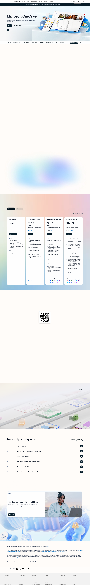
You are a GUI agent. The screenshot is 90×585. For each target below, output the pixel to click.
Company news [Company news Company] (75, 580)
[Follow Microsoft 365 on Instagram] (25, 569)
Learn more (19, 557)
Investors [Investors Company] (74, 584)
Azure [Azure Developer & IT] (60, 577)
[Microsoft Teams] (52, 282)
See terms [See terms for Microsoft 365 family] (71, 230)
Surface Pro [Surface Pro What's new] (6, 577)
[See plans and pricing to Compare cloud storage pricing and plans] (12, 30)
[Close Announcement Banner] (81, 4)
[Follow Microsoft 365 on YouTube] (23, 569)
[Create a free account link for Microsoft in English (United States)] (17, 25)
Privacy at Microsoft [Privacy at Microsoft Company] (75, 582)
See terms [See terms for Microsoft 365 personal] (52, 230)
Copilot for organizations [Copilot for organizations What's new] (7, 582)
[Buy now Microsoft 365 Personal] (49, 234)
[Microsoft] (8, 1)
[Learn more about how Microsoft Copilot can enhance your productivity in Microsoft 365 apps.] (11, 514)
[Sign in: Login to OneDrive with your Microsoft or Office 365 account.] (81, 43)
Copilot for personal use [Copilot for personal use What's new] (7, 584)
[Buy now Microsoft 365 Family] (69, 234)
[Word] (50, 280)
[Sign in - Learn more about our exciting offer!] (13, 234)
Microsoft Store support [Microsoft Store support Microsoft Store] (22, 580)
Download (51, 1)
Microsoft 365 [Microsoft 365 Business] (47, 582)
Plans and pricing (34, 1)
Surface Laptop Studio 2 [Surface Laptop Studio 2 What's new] (7, 580)
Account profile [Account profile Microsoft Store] (21, 577)
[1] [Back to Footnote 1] (7, 548)
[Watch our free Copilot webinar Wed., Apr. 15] (52, 4)
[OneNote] (59, 280)
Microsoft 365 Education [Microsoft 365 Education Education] (35, 582)
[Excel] (52, 280)
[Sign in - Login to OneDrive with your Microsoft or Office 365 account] (9, 25)
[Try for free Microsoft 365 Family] (75, 234)
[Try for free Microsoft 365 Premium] (56, 234)
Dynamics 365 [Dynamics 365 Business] (47, 580)
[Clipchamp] (57, 282)
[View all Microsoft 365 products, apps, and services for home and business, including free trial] (80, 389)
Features (40, 1)
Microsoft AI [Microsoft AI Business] (46, 577)
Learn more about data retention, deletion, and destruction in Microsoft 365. (54, 551)
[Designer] (55, 282)
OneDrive (23, 1)
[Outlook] (29, 280)
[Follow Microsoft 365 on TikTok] (28, 569)
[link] (9, 43)
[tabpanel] (45, 249)
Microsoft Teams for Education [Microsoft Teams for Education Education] (36, 580)
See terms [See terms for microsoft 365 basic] (30, 230)
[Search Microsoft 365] (79, 1)
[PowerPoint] (55, 280)
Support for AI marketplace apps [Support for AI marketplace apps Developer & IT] (63, 582)
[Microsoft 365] (17, 1)
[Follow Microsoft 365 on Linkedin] (17, 569)
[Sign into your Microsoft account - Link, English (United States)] (19, 234)
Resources (45, 1)
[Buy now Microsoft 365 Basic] (30, 234)
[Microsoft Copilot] (48, 280)
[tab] (11, 209)
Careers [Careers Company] (74, 577)
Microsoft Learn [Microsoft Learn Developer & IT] (61, 580)
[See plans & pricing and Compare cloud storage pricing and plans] (74, 43)
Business (28, 1)
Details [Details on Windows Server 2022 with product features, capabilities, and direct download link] (48, 546)
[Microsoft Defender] (50, 282)
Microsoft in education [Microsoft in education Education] (35, 577)
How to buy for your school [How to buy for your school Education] (36, 584)
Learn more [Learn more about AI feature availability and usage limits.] (38, 561)
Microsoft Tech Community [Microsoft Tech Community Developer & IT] (63, 584)
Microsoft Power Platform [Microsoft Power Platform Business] (48, 584)
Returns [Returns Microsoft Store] (20, 582)
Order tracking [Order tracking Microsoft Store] (21, 584)
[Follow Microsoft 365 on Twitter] (20, 569)
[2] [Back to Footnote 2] (7, 553)
